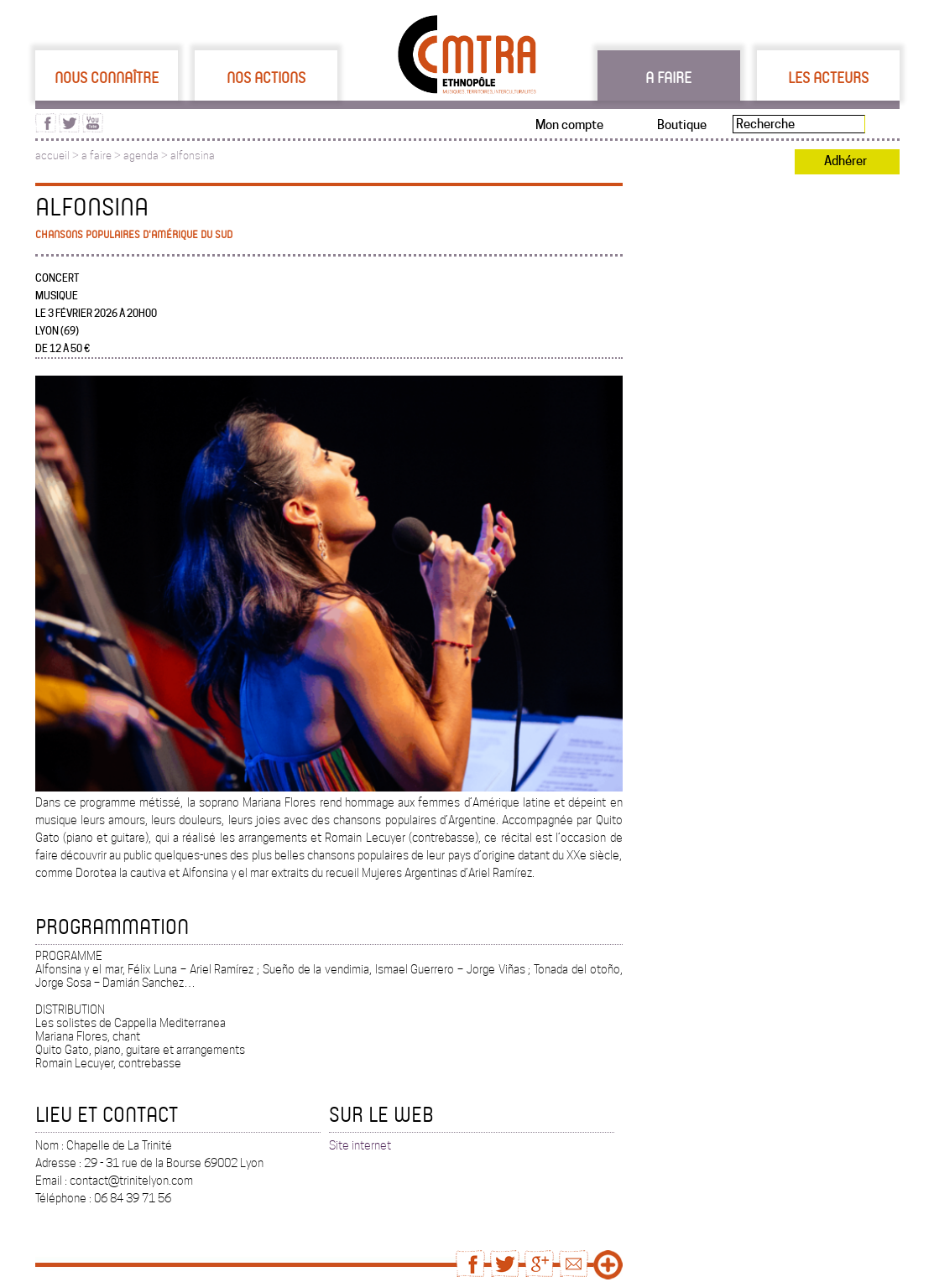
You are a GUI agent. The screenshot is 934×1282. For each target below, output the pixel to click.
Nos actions (266, 77)
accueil (52, 155)
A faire (668, 77)
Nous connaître (107, 77)
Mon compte (569, 124)
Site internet (360, 1145)
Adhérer (845, 161)
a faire (96, 155)
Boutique (682, 124)
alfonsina (192, 155)
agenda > (146, 155)
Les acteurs (828, 77)
